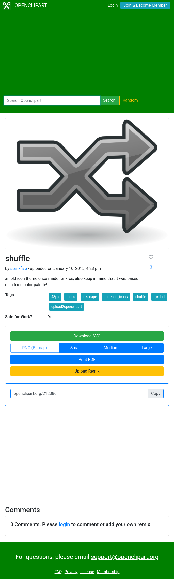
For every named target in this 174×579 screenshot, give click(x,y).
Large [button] (147, 347)
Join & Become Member (145, 5)
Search (109, 100)
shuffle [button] (140, 297)
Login (113, 5)
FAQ (58, 571)
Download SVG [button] (87, 336)
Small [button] (75, 347)
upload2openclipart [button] (66, 307)
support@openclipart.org (125, 556)
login (64, 524)
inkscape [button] (90, 297)
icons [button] (71, 297)
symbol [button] (159, 297)
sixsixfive (18, 268)
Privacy (71, 571)
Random (130, 100)
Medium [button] (111, 347)
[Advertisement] (87, 53)
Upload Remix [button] (86, 371)
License (87, 571)
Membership (108, 571)
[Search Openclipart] (52, 100)
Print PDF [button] (87, 359)
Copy (155, 393)
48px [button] (55, 297)
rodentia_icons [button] (116, 297)
